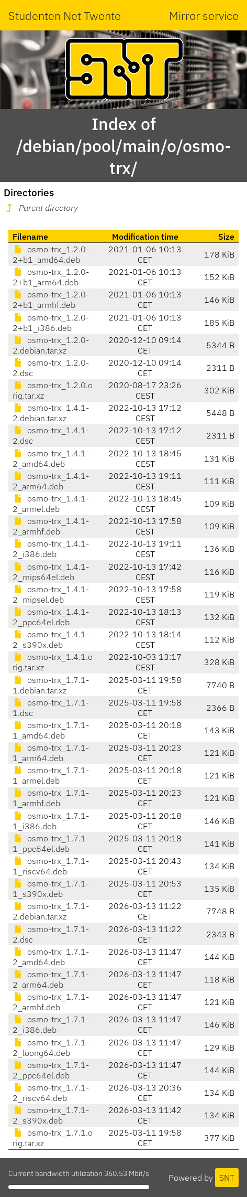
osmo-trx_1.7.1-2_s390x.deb (51, 1115)
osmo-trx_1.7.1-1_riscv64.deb (51, 866)
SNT (226, 1177)
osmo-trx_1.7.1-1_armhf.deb (51, 797)
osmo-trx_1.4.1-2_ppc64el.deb (51, 616)
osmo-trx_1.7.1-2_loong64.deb (51, 1047)
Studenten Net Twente (64, 15)
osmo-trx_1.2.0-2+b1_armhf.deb (51, 299)
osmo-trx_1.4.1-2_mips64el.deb (51, 571)
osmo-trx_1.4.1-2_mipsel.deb (51, 594)
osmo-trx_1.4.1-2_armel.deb (51, 503)
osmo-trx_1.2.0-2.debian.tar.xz (51, 345)
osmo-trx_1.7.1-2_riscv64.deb (51, 1092)
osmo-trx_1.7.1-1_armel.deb (51, 775)
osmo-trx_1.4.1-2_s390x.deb (51, 639)
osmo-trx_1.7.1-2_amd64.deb (51, 956)
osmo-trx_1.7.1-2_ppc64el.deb (51, 1070)
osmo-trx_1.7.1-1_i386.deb (51, 820)
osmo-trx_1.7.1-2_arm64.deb (51, 979)
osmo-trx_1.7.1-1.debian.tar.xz (51, 685)
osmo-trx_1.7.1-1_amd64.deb (51, 730)
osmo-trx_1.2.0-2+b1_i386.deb (51, 322)
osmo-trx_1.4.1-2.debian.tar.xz (51, 412)
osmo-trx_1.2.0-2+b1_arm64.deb (51, 276)
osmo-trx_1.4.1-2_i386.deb (51, 548)
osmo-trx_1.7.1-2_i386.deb (51, 1024)
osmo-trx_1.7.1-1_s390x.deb (51, 888)
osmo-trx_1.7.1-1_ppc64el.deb (51, 843)
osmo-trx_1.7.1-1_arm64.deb (51, 752)
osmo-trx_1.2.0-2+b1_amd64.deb (51, 254)
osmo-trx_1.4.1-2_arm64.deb (51, 481)
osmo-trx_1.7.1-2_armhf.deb (51, 1001)
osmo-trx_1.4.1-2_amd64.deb (51, 458)
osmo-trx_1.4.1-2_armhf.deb (51, 526)
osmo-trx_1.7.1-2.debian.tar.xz (51, 911)
